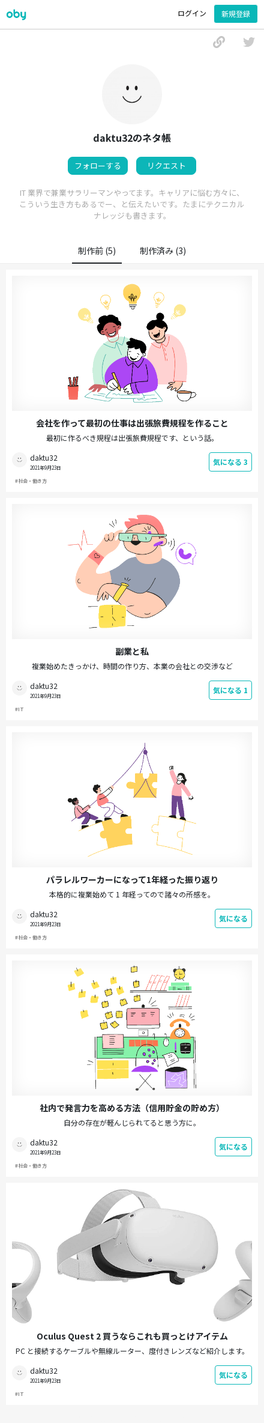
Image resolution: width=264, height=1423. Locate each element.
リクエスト (166, 165)
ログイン (192, 13)
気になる (230, 462)
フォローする (97, 165)
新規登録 (235, 13)
